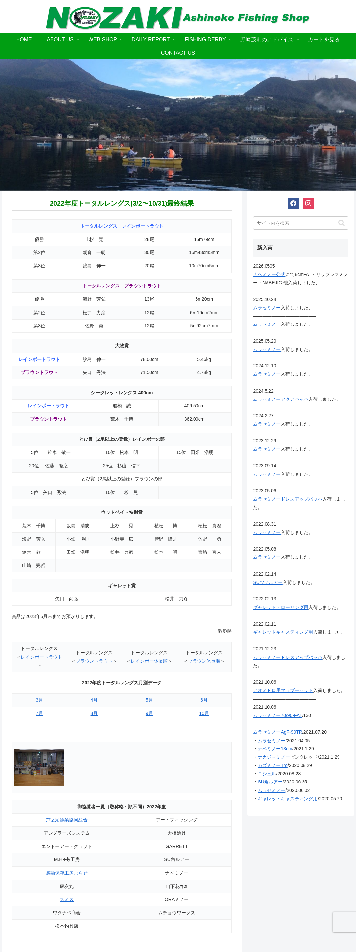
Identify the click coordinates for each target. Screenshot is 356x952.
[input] (300, 223)
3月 (39, 700)
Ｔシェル (267, 773)
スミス (67, 899)
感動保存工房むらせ (67, 873)
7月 (39, 713)
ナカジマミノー (274, 757)
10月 (204, 713)
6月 (204, 700)
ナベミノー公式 (269, 274)
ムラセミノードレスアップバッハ (287, 499)
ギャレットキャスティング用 (283, 632)
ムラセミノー (267, 307)
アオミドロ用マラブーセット (283, 690)
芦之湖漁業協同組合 (67, 819)
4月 (94, 700)
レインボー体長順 (149, 661)
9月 (149, 713)
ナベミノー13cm (275, 748)
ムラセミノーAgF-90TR (277, 732)
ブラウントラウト (94, 661)
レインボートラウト (41, 657)
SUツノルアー (267, 582)
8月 (94, 713)
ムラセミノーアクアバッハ (280, 399)
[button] (341, 223)
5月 (149, 700)
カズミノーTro (272, 765)
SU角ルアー (270, 781)
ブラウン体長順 (204, 661)
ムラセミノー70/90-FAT (277, 715)
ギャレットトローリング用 (280, 607)
